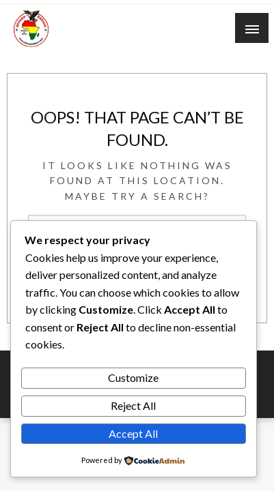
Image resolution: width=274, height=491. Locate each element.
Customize (133, 377)
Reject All (133, 405)
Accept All (133, 433)
